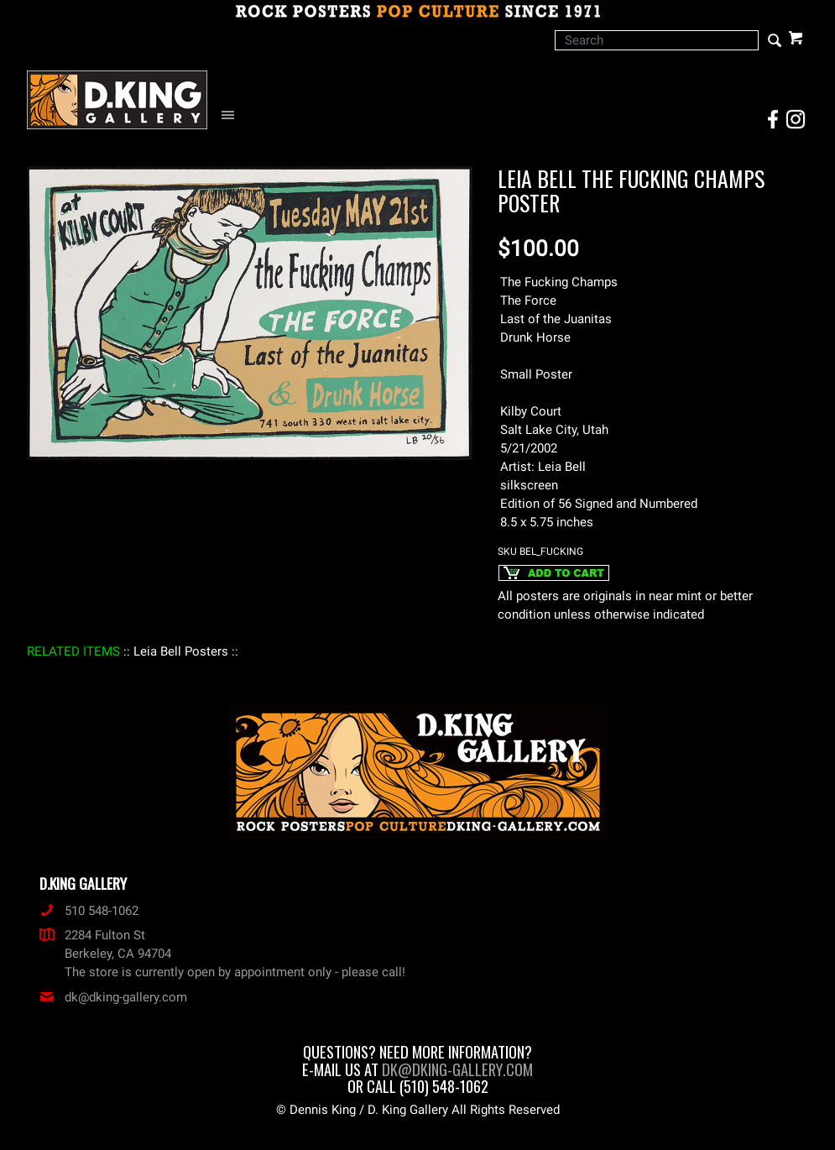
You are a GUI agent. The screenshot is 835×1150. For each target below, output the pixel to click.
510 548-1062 (88, 910)
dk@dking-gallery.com (113, 997)
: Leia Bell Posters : (181, 651)
